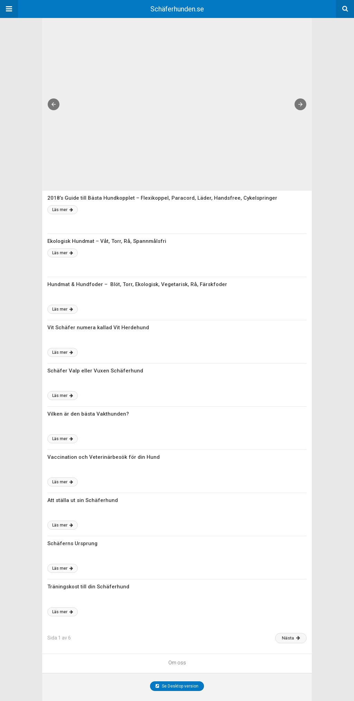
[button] (9, 9)
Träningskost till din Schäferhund (88, 587)
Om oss (177, 662)
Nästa (291, 638)
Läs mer (62, 209)
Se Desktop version (177, 686)
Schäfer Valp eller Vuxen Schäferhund (95, 371)
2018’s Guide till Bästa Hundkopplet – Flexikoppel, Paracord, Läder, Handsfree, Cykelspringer (162, 198)
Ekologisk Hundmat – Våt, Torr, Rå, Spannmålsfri (106, 241)
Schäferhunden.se (177, 9)
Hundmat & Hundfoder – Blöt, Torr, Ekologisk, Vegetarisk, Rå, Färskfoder (137, 284)
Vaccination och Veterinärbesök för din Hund (103, 457)
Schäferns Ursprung (72, 543)
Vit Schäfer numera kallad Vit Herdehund (98, 327)
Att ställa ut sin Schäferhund (82, 500)
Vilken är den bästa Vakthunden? (88, 414)
